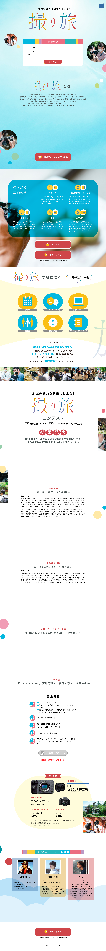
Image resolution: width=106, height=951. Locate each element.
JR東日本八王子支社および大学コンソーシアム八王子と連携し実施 (56, 51)
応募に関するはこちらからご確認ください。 (53, 766)
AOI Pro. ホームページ (53, 942)
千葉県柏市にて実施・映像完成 (45, 48)
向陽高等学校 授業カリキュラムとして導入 (49, 55)
